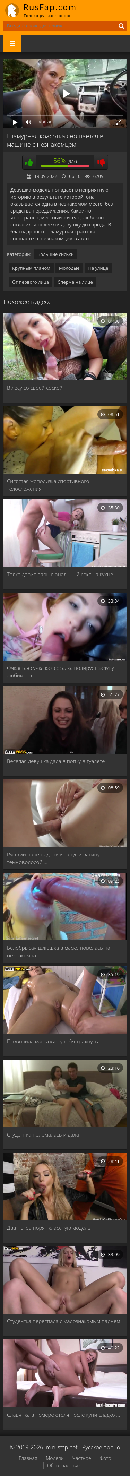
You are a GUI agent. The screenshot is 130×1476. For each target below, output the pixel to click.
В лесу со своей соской (35, 387)
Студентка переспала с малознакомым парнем (63, 1321)
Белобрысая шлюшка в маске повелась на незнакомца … (58, 951)
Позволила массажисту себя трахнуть (52, 1041)
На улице (98, 268)
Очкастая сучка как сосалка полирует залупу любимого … (60, 671)
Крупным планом (31, 268)
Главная (28, 1458)
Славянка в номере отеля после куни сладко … (63, 1414)
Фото (105, 1458)
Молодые (69, 268)
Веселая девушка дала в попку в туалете (56, 761)
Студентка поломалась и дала (43, 1134)
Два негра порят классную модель (48, 1227)
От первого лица (30, 282)
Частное (81, 1458)
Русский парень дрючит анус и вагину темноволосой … (53, 858)
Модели (55, 1458)
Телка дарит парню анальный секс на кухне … (62, 574)
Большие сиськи (55, 254)
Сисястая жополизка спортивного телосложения (48, 484)
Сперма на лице (75, 282)
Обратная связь (65, 1465)
